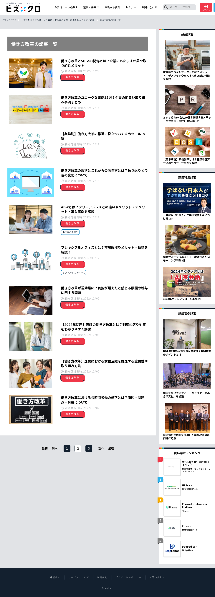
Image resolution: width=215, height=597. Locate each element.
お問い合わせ (157, 577)
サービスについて (78, 577)
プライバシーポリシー (128, 577)
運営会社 (55, 577)
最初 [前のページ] (45, 448)
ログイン (206, 8)
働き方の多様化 (70, 232)
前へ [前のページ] (55, 448)
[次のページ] (101, 448)
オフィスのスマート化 (73, 272)
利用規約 (102, 577)
